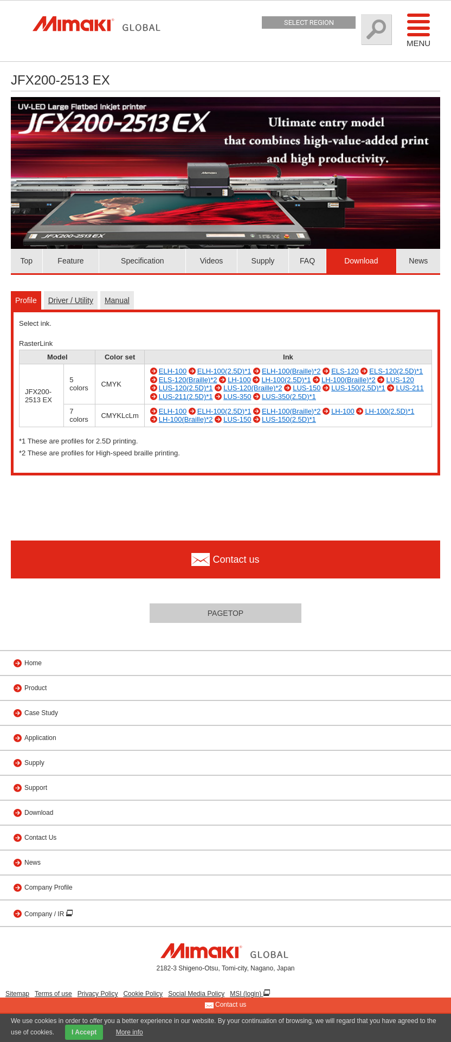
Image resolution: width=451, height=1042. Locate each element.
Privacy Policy (98, 994)
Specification (142, 260)
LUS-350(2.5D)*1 (289, 397)
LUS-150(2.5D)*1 (358, 388)
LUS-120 (400, 380)
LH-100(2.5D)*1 (286, 380)
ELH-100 (172, 371)
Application (40, 738)
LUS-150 (306, 388)
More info (129, 1032)
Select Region (309, 22)
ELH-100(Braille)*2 (291, 371)
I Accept (84, 1032)
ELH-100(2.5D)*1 (224, 371)
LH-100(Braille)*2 (348, 380)
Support (35, 788)
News (418, 260)
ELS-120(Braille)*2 (188, 380)
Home (33, 663)
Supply (263, 260)
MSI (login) (246, 994)
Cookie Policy (143, 994)
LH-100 (239, 380)
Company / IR (45, 914)
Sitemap (17, 994)
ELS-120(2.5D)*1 (396, 371)
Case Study (41, 713)
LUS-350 (237, 397)
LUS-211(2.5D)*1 (186, 397)
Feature (70, 260)
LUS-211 (409, 388)
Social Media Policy (196, 994)
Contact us (226, 1005)
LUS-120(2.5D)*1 (186, 388)
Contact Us (40, 837)
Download (361, 260)
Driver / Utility (70, 300)
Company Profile (48, 887)
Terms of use (53, 994)
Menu (418, 30)
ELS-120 (345, 371)
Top (27, 260)
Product (35, 688)
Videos (211, 260)
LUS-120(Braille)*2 (252, 388)
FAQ (307, 260)
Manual (117, 300)
